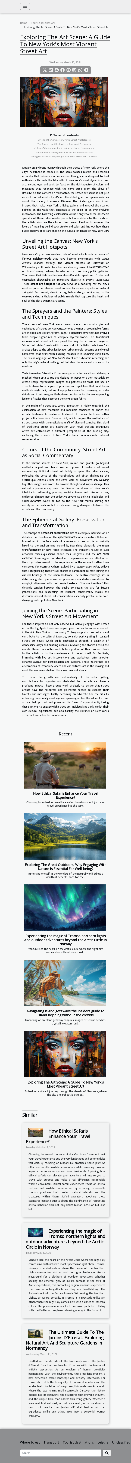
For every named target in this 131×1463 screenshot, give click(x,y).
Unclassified (121, 1442)
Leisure (102, 1442)
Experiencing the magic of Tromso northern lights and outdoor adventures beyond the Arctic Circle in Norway (65, 940)
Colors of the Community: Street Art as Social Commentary (64, 148)
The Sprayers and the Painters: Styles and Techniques (64, 144)
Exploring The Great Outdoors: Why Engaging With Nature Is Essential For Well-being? (65, 866)
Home (23, 23)
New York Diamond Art (52, 418)
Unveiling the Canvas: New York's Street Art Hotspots (64, 140)
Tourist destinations (43, 23)
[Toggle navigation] (25, 6)
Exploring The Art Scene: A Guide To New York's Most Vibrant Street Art (65, 1084)
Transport (51, 1442)
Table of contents (66, 135)
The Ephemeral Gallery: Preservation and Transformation (64, 152)
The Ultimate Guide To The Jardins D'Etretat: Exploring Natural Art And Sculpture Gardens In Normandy (65, 1340)
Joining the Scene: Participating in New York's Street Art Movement (64, 157)
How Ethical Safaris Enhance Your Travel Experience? (65, 795)
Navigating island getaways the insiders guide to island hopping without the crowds (65, 1013)
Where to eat (30, 1442)
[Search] (60, 1453)
